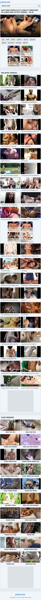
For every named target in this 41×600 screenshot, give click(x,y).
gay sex (26, 39)
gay (3, 39)
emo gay (18, 43)
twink (7, 39)
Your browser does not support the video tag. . (20, 26)
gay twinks (11, 43)
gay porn (32, 39)
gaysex (4, 43)
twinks (13, 39)
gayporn (19, 39)
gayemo (25, 43)
